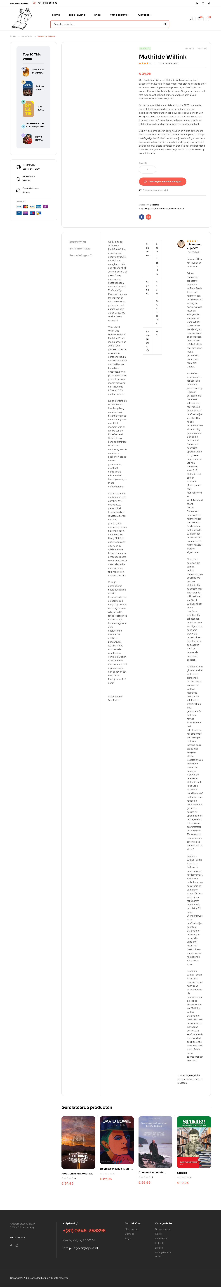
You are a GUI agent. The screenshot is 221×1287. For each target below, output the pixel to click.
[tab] (80, 242)
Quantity (143, 163)
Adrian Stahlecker (157, 259)
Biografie (27, 36)
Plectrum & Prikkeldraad (77, 1173)
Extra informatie (79, 248)
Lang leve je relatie (40, 109)
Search (165, 24)
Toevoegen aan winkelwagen (164, 181)
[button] (19, 3)
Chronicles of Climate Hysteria (38, 72)
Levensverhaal (176, 208)
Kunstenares (161, 208)
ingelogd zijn (193, 1075)
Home (13, 36)
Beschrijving (77, 241)
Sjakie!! (182, 1172)
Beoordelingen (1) (80, 255)
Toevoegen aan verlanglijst (155, 190)
